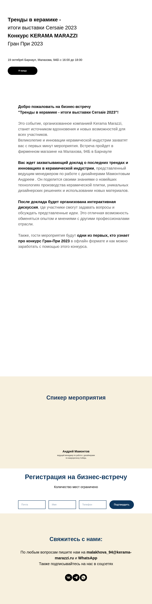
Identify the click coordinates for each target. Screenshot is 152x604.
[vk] (68, 577)
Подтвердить (121, 504)
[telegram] (76, 577)
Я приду (22, 70)
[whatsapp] (83, 577)
